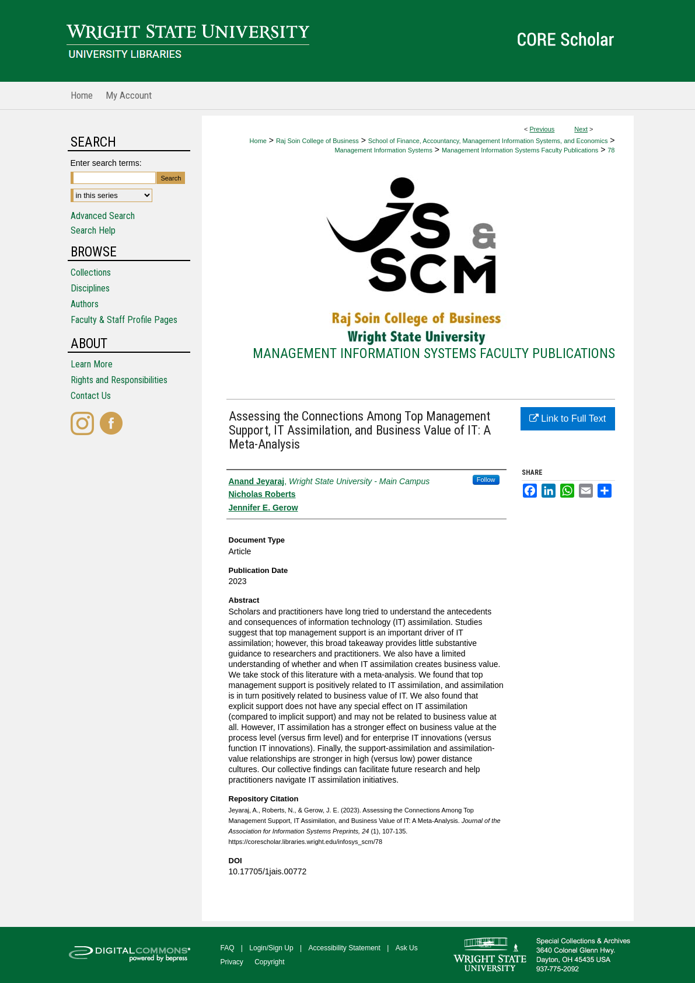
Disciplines (90, 288)
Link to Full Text (567, 418)
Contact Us (91, 395)
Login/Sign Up (271, 948)
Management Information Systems (383, 150)
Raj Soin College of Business (317, 140)
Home (258, 140)
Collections (91, 272)
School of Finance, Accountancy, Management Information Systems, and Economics (488, 140)
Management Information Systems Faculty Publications (520, 150)
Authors (85, 304)
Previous (542, 129)
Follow (486, 479)
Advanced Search (103, 215)
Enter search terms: (106, 163)
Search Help (93, 230)
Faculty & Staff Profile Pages (124, 319)
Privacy (232, 962)
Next (581, 129)
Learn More (92, 364)
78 (610, 150)
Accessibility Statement (344, 948)
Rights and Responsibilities (119, 379)
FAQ (228, 948)
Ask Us (407, 948)
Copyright (269, 962)
